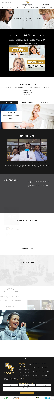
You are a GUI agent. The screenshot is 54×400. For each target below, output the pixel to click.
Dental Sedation (44, 374)
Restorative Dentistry (36, 370)
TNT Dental (16, 379)
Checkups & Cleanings (36, 366)
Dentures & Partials (36, 374)
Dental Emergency (47, 4)
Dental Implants (35, 375)
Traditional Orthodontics (45, 371)
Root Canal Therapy (36, 376)
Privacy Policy (24, 378)
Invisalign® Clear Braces (45, 372)
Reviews (44, 7)
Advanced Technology (45, 375)
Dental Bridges (35, 372)
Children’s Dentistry (36, 367)
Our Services (16, 7)
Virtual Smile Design (45, 366)
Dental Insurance (35, 7)
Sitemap (20, 378)
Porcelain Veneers (45, 367)
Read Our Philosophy (11, 120)
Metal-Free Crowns (45, 370)
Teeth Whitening (44, 368)
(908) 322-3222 (6, 3)
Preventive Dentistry (36, 364)
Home (3, 7)
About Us (9, 7)
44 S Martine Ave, (24, 364)
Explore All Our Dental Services (27, 248)
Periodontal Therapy (36, 368)
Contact (50, 7)
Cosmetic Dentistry (45, 364)
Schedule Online (47, 2)
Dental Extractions (36, 378)
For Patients (25, 7)
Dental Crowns (35, 371)
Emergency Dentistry (45, 376)
